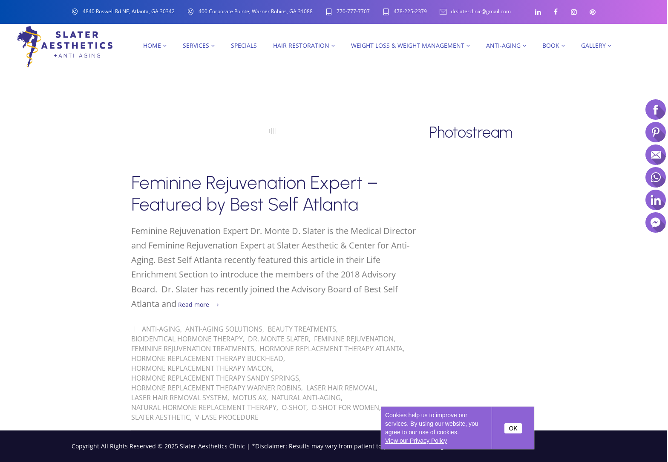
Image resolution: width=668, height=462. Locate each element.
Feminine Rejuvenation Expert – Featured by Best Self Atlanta (254, 193)
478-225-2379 (410, 12)
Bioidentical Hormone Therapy (187, 339)
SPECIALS (244, 45)
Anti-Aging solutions (223, 329)
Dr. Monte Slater (278, 339)
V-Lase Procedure (227, 417)
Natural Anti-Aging (306, 397)
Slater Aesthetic (160, 417)
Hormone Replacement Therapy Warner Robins (216, 388)
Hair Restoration (304, 45)
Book (553, 45)
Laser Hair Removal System (179, 397)
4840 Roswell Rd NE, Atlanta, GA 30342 (129, 11)
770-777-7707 (353, 12)
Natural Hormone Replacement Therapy (203, 407)
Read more (193, 304)
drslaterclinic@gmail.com (481, 12)
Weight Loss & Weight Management (410, 45)
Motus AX (249, 397)
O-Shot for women (345, 407)
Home (155, 45)
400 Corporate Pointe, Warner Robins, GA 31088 (256, 11)
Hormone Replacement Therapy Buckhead (207, 358)
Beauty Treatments (302, 329)
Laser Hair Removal (341, 388)
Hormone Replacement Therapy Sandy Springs (215, 378)
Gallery (596, 45)
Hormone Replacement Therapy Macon (201, 368)
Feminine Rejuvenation (354, 339)
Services (199, 45)
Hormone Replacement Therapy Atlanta (331, 348)
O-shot (294, 407)
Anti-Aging (506, 45)
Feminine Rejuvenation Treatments (192, 348)
